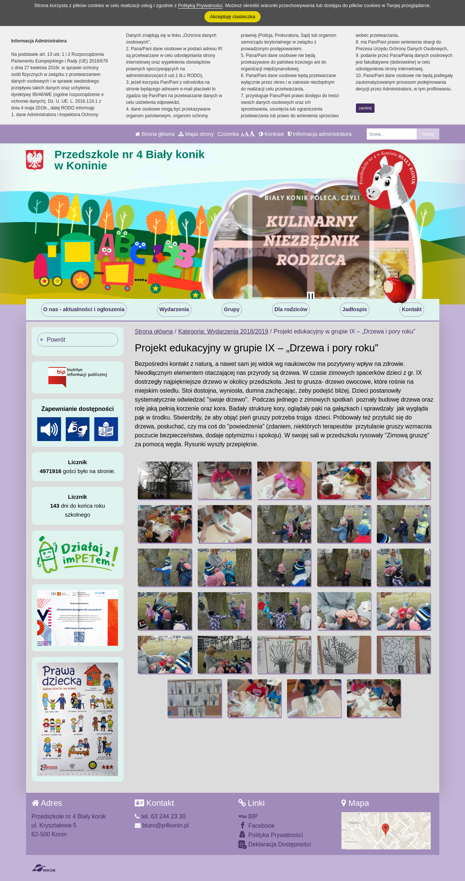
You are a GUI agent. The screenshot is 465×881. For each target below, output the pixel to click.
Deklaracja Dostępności (274, 844)
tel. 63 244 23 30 (160, 816)
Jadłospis (354, 309)
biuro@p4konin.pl (162, 825)
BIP (248, 816)
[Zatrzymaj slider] (311, 297)
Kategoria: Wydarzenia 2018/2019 (223, 331)
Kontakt (412, 309)
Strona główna (155, 134)
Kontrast (271, 134)
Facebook (256, 825)
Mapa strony (196, 134)
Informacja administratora (320, 134)
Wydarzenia (174, 309)
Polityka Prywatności (270, 834)
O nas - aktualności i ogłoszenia (83, 309)
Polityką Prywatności (200, 5)
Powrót (56, 339)
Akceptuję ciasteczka (232, 16)
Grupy (231, 309)
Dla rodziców (291, 309)
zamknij (365, 108)
